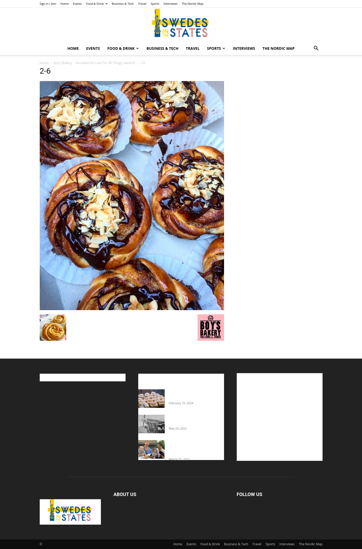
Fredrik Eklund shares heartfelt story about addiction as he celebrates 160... (194, 448)
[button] (316, 48)
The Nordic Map (192, 4)
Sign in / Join (48, 4)
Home (64, 4)
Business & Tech (123, 4)
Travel (142, 4)
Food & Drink (97, 4)
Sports (155, 4)
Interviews (171, 4)
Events (77, 4)
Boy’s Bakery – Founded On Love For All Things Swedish (94, 63)
